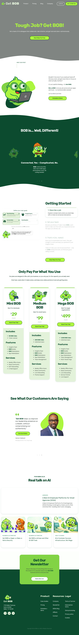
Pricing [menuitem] (42, 605)
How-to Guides (59, 535)
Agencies (45, 495)
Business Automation (9, 535)
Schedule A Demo (57, 98)
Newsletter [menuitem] (56, 605)
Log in (61, 3)
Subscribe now (39, 578)
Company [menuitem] (56, 601)
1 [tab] (37, 181)
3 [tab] (41, 181)
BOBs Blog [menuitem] (56, 608)
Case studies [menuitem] (44, 601)
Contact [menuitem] (55, 616)
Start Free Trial (13, 322)
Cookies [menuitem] (67, 618)
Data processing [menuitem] (70, 610)
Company (50, 3)
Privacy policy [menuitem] (69, 614)
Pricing (34, 3)
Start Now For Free (39, 38)
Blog (41, 3)
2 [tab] (39, 181)
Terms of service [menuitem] (70, 601)
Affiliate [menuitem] (55, 612)
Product (25, 3)
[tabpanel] (39, 159)
